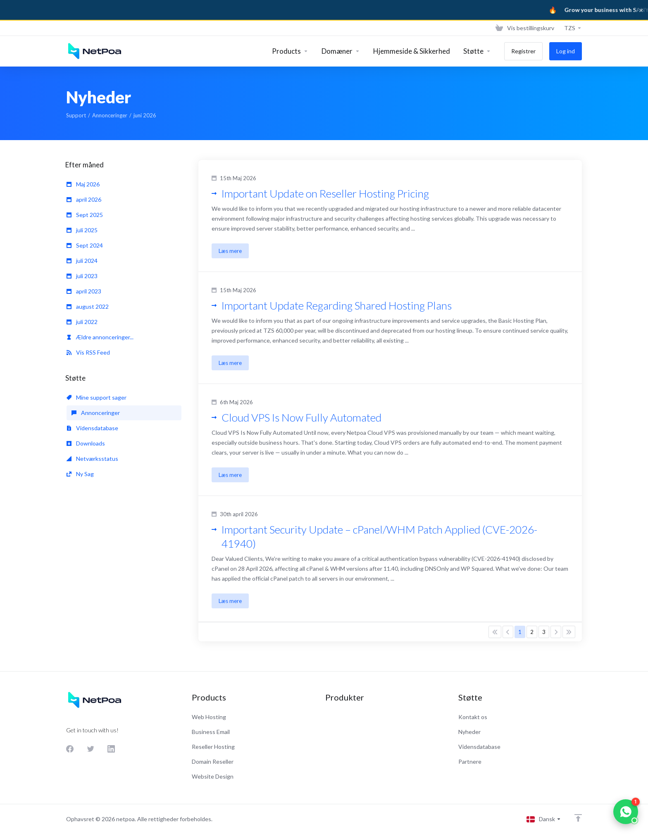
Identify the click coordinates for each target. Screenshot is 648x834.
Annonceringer (109, 115)
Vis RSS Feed (88, 352)
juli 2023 (82, 275)
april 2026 (84, 199)
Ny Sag (80, 473)
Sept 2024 (85, 245)
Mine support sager (96, 397)
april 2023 (84, 291)
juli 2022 (82, 321)
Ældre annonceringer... (100, 337)
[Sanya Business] (324, 10)
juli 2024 (82, 260)
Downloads (86, 443)
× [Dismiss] (641, 9)
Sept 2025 (85, 214)
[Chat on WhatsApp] (625, 811)
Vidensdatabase (92, 427)
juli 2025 (82, 230)
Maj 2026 (83, 184)
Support (76, 115)
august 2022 (88, 306)
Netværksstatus (92, 458)
